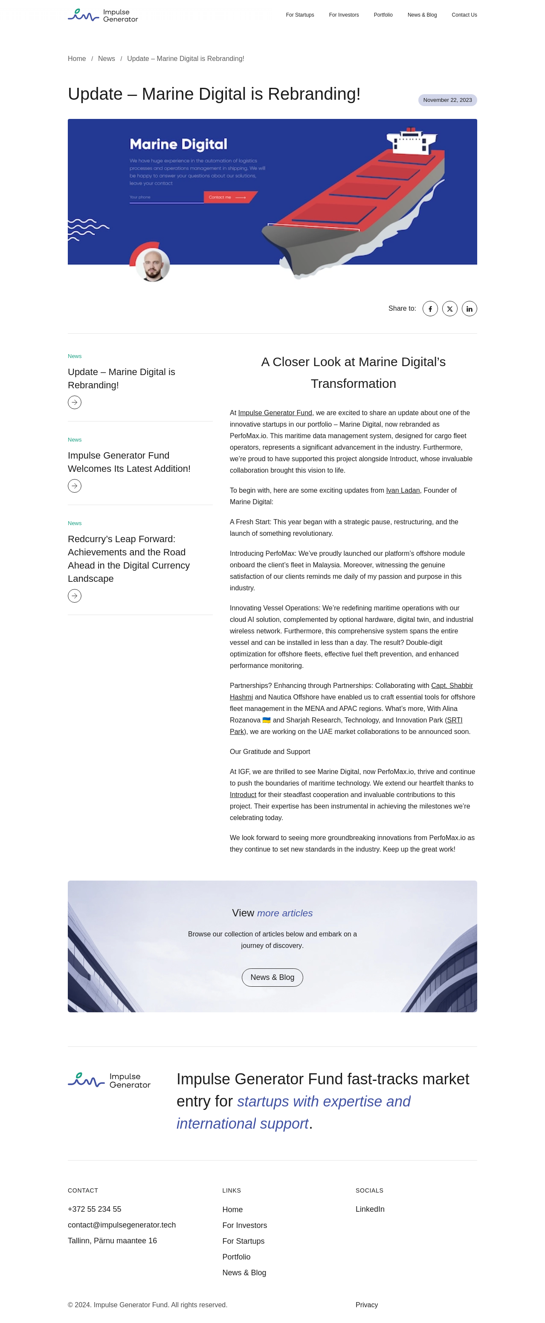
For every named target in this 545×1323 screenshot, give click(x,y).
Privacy (367, 1305)
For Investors (344, 15)
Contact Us (464, 15)
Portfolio (383, 15)
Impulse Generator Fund (275, 412)
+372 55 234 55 (95, 1209)
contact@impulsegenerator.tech (122, 1225)
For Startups (300, 15)
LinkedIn (370, 1209)
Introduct (243, 794)
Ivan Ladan (403, 490)
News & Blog (422, 15)
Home (233, 1209)
